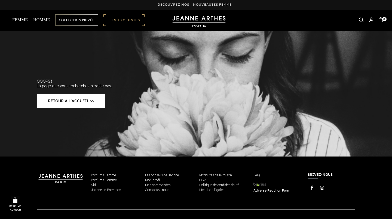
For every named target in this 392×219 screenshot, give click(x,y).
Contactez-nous (157, 190)
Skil (94, 185)
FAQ (256, 175)
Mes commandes (157, 185)
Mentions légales (211, 190)
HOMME (41, 19)
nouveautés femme (212, 4)
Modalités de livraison (215, 175)
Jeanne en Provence (106, 190)
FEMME (20, 19)
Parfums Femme (103, 175)
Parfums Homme (104, 180)
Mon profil (153, 180)
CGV (202, 180)
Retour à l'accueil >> (71, 100)
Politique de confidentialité (219, 185)
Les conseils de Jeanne (162, 175)
